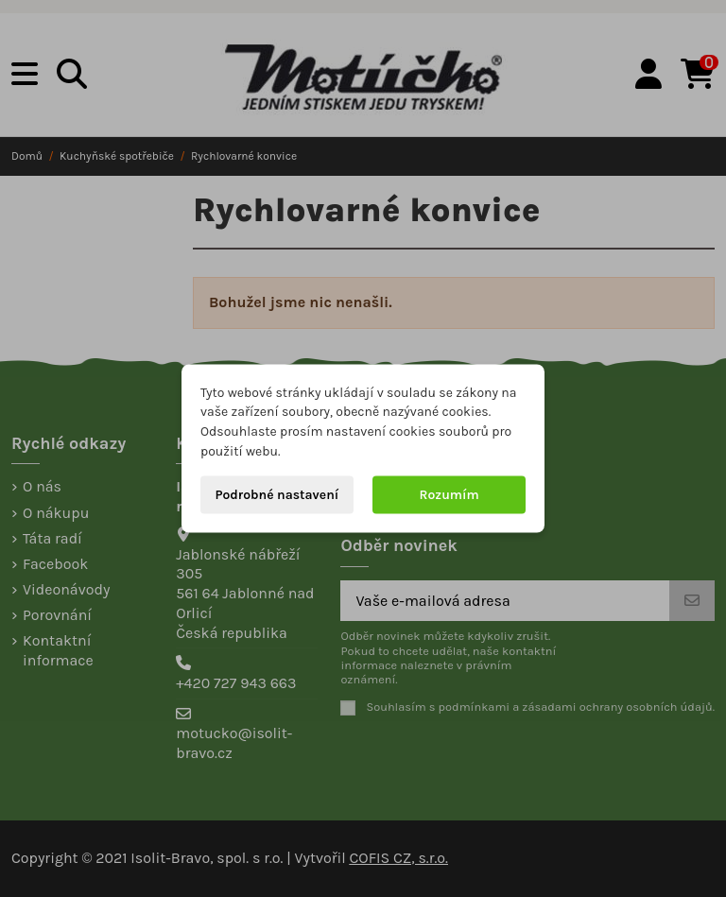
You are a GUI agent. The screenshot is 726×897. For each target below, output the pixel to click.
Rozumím (449, 494)
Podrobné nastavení (276, 494)
